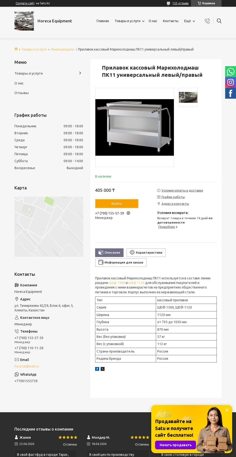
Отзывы (21, 93)
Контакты (170, 21)
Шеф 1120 (136, 283)
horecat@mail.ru (26, 366)
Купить (116, 204)
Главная (103, 21)
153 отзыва (180, 3)
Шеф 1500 (117, 283)
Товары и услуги (127, 21)
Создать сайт (25, 3)
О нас (153, 21)
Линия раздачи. (63, 49)
